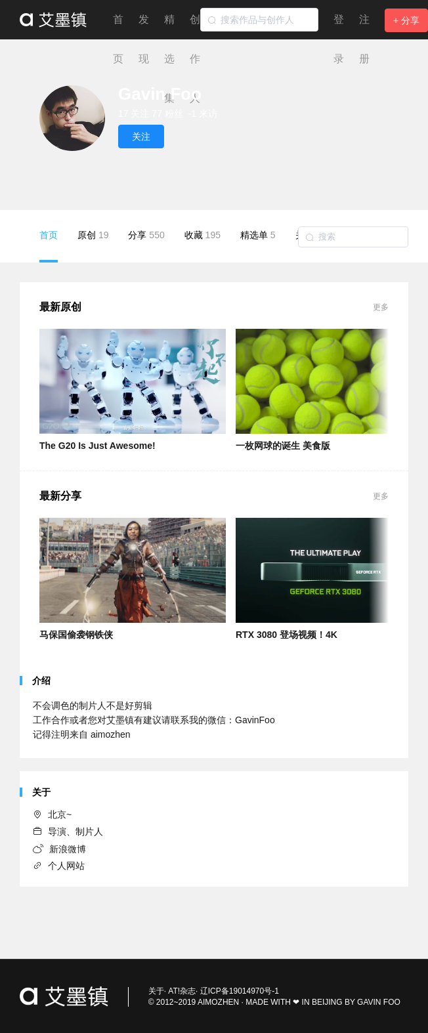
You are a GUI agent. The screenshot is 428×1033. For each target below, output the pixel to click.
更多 (381, 307)
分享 (146, 235)
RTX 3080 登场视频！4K (286, 634)
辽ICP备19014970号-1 (239, 991)
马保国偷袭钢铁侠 (76, 634)
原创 (92, 235)
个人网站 (59, 865)
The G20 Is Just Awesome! (97, 445)
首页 (48, 246)
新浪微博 (59, 849)
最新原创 (60, 306)
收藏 (202, 235)
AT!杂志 (182, 991)
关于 (156, 991)
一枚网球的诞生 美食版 (283, 445)
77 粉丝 (167, 113)
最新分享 (60, 495)
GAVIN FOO (378, 1002)
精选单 (258, 235)
